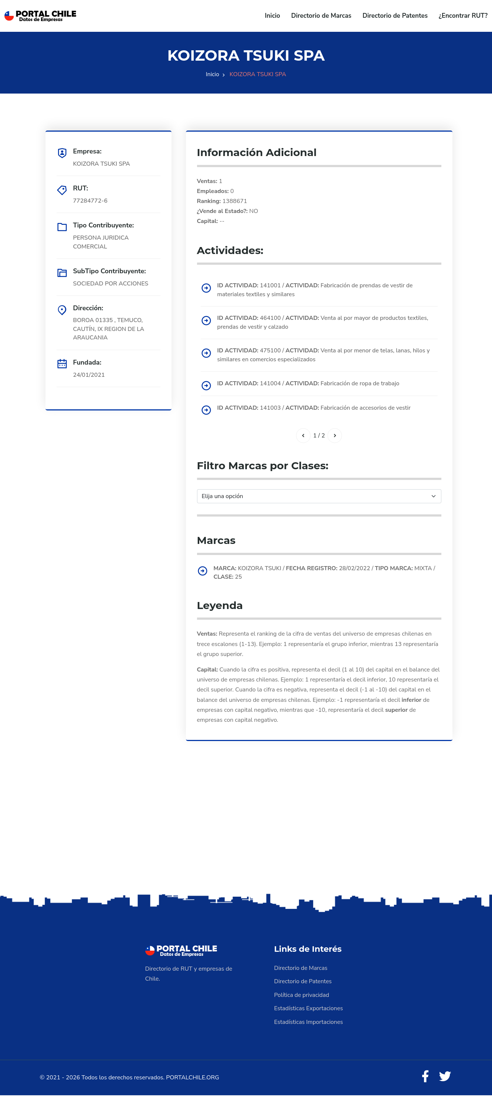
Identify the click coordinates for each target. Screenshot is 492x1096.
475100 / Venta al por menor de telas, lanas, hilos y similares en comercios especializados (325, 356)
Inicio (272, 15)
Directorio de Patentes (395, 15)
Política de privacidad (302, 995)
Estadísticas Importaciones (309, 1022)
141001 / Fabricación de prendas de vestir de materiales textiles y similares (317, 290)
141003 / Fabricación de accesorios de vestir (316, 409)
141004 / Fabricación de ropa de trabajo (310, 384)
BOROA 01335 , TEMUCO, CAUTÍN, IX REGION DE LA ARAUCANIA (109, 329)
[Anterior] (303, 436)
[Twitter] (445, 1077)
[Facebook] (424, 1077)
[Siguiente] (335, 436)
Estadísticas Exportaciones (309, 1009)
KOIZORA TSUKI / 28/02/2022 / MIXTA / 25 (327, 573)
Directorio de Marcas (321, 15)
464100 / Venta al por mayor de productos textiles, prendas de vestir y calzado (324, 323)
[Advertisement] (246, 834)
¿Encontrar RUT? (463, 15)
